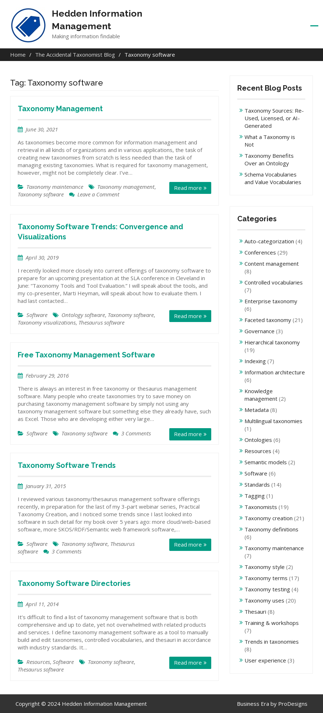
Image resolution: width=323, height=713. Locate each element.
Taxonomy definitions (271, 529)
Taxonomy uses (264, 600)
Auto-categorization (269, 241)
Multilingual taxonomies (273, 421)
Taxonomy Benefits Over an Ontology (269, 159)
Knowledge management (261, 394)
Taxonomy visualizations (47, 322)
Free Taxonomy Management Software (86, 355)
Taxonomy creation (269, 518)
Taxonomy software (41, 194)
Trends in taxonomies (272, 641)
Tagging (255, 495)
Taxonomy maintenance (54, 186)
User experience (265, 660)
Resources (38, 661)
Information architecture (275, 372)
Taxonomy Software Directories (74, 583)
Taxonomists (261, 506)
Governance (260, 331)
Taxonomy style (265, 566)
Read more (188, 187)
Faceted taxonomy (268, 319)
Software (36, 314)
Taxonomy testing (267, 589)
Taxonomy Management (60, 108)
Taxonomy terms (266, 578)
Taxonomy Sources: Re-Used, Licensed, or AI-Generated (274, 118)
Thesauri (255, 611)
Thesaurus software (101, 322)
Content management (272, 263)
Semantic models (266, 462)
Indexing (255, 361)
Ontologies (258, 439)
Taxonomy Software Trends (67, 465)
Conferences (260, 252)
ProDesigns (292, 703)
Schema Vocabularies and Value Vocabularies (273, 178)
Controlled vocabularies (274, 282)
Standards (257, 484)
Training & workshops (272, 622)
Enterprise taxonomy (271, 301)
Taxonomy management (125, 186)
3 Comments (136, 433)
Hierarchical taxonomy (272, 342)
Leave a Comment (98, 194)
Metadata (257, 409)
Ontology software (83, 314)
